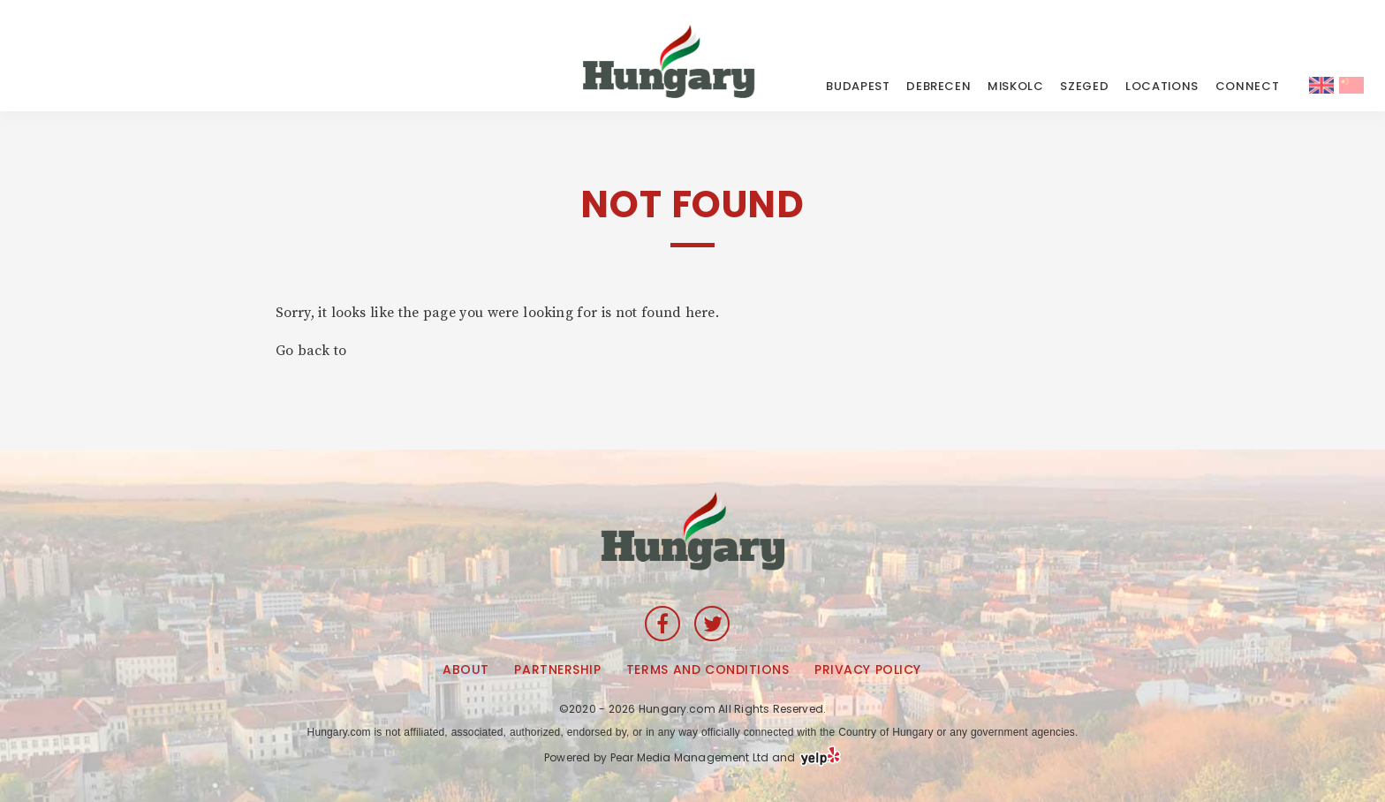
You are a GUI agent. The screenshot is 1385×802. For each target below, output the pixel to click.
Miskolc (1016, 86)
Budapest (857, 86)
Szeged (1084, 86)
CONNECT (1247, 86)
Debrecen (938, 86)
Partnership (557, 669)
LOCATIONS (1162, 86)
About (466, 669)
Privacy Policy (867, 669)
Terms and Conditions (707, 669)
